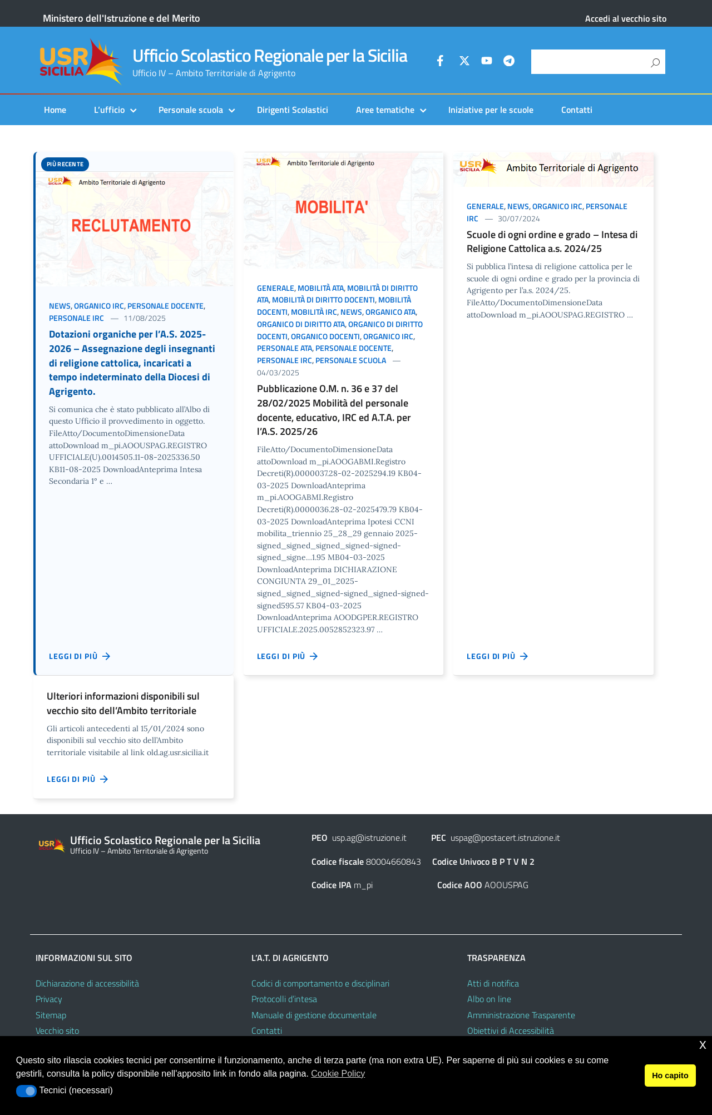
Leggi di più (80, 656)
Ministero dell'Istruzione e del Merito (121, 18)
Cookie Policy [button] (338, 1073)
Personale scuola (191, 109)
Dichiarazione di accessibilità (87, 983)
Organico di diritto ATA (301, 324)
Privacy (49, 998)
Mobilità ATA (321, 288)
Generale (275, 288)
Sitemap (51, 1015)
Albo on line (489, 998)
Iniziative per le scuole (490, 109)
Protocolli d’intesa (284, 998)
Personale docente (165, 305)
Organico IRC (99, 305)
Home (55, 109)
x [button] (702, 1044)
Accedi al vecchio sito (625, 18)
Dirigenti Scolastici (292, 109)
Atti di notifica (493, 983)
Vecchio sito (57, 1030)
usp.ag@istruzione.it (369, 837)
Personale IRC (76, 318)
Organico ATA (390, 312)
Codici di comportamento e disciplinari (320, 983)
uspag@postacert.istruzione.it (505, 837)
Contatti (576, 109)
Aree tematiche (385, 109)
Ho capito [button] (670, 1075)
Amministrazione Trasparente (521, 1015)
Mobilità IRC (314, 312)
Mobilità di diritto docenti (323, 299)
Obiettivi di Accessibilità (510, 1030)
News (60, 305)
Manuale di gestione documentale (314, 1015)
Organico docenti (325, 336)
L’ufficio (109, 109)
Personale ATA (284, 348)
